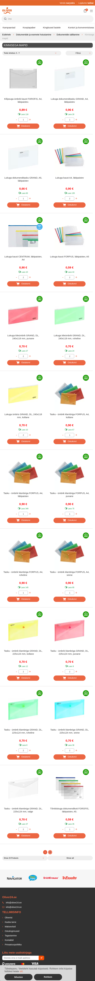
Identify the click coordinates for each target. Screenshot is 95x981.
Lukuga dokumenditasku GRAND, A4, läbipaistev (69, 100)
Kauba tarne (10, 922)
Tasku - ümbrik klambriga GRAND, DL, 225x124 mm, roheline (23, 731)
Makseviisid (10, 926)
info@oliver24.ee (12, 907)
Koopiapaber (29, 27)
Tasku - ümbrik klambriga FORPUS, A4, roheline (23, 573)
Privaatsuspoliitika (13, 944)
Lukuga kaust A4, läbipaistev (69, 177)
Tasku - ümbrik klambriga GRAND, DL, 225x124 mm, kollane (23, 652)
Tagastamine (10, 935)
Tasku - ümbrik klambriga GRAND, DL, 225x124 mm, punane (69, 652)
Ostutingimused (11, 931)
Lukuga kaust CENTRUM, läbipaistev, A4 (23, 258)
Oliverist (8, 917)
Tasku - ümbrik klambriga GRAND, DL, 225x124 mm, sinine (69, 731)
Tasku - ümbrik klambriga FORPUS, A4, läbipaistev (23, 494)
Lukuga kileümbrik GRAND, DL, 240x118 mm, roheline (69, 337)
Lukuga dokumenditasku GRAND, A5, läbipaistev (23, 179)
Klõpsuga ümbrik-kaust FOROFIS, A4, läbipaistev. (23, 100)
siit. (21, 971)
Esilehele (6, 34)
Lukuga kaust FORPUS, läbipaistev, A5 (69, 256)
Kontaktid (8, 940)
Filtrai (78, 53)
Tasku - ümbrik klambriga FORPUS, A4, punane (69, 494)
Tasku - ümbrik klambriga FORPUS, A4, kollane (69, 416)
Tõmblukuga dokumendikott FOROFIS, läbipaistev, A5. (69, 810)
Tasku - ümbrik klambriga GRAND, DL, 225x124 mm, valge (23, 810)
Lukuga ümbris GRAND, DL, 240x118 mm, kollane (23, 416)
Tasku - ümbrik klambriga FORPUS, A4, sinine (69, 573)
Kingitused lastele (52, 27)
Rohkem (48, 977)
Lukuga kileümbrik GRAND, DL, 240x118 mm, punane (23, 337)
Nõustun (18, 977)
